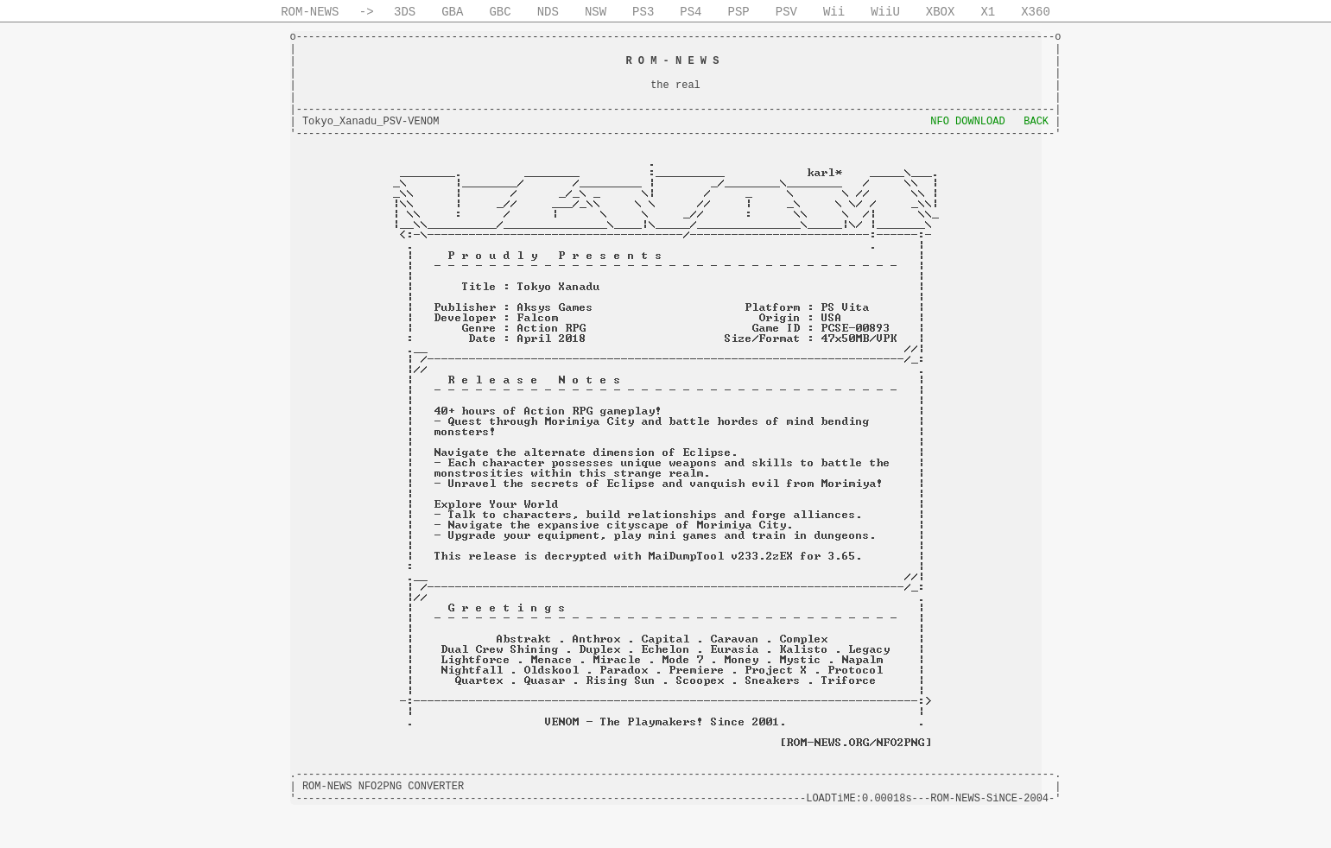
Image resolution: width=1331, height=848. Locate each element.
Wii (834, 12)
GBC (499, 12)
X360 (1035, 12)
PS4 (690, 12)
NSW (595, 12)
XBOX (940, 12)
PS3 (643, 12)
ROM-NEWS (310, 12)
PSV (786, 12)
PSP (739, 12)
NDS (548, 12)
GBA (452, 12)
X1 (987, 12)
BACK (1036, 122)
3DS (404, 12)
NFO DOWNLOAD (967, 122)
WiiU (885, 12)
